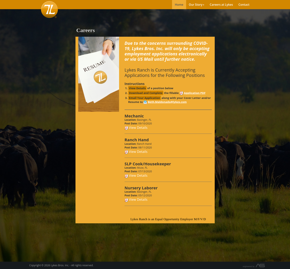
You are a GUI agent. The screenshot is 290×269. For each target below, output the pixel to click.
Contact (244, 5)
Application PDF (195, 93)
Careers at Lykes (221, 5)
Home (179, 5)
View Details (138, 127)
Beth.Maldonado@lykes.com (167, 102)
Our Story (196, 5)
